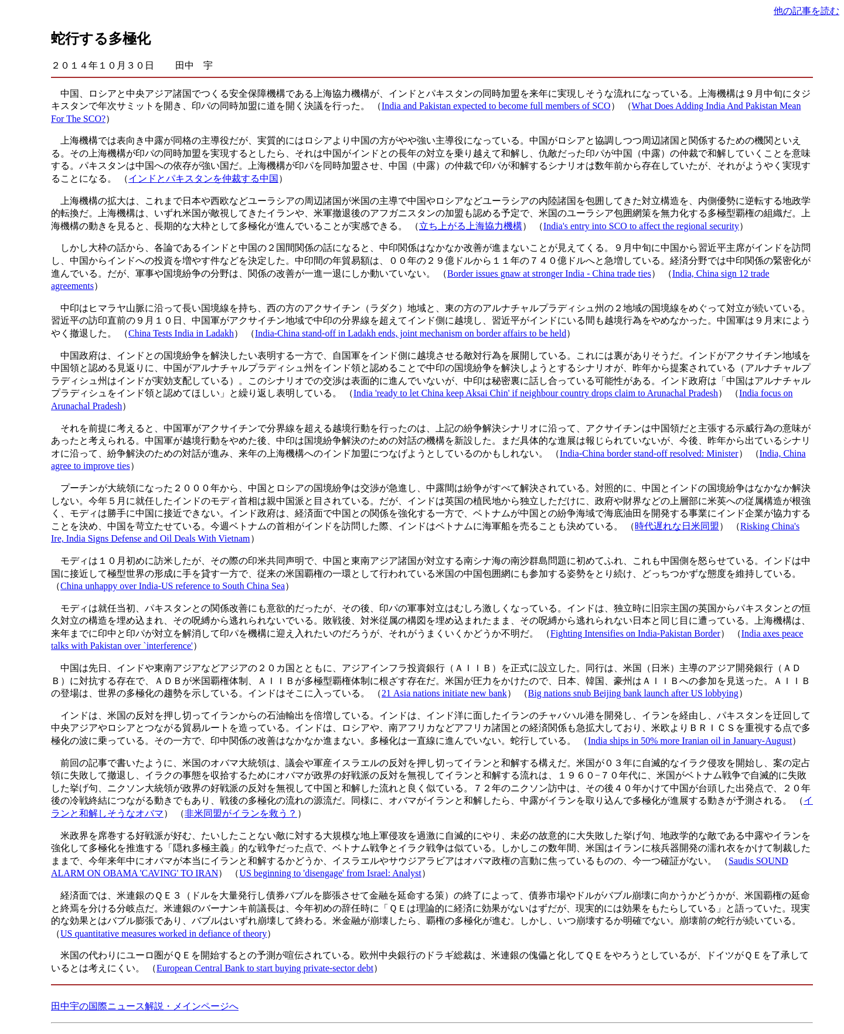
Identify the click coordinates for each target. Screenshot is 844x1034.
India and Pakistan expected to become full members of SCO (496, 106)
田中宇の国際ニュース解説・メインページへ (145, 1006)
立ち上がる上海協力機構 (470, 226)
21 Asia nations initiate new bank (444, 693)
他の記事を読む (806, 11)
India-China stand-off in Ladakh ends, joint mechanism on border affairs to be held (410, 333)
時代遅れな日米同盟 (677, 526)
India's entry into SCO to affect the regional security (641, 226)
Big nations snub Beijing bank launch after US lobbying (633, 693)
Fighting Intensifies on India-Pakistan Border (635, 633)
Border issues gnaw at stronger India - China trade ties (549, 273)
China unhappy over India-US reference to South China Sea (172, 586)
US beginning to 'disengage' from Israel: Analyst (330, 873)
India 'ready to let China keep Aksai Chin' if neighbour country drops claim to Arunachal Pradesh (535, 393)
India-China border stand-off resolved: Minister (649, 453)
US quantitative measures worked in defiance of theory (163, 933)
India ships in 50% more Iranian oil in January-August (690, 741)
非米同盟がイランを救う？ (241, 813)
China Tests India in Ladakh (181, 333)
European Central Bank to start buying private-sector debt (264, 968)
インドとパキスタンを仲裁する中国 (203, 178)
